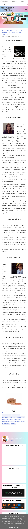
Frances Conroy (21, 417)
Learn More (11, 527)
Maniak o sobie (13, 1)
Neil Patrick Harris (15, 421)
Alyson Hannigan (6, 415)
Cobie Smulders (16, 415)
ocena (22, 421)
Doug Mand (12, 417)
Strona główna (4, 1)
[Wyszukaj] (27, 4)
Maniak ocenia (5, 421)
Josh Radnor (17, 419)
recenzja (13, 423)
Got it (19, 527)
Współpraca (21, 1)
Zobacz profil (13, 440)
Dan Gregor (5, 417)
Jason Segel (10, 419)
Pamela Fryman (5, 423)
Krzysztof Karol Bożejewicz (17, 438)
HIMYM (3, 419)
